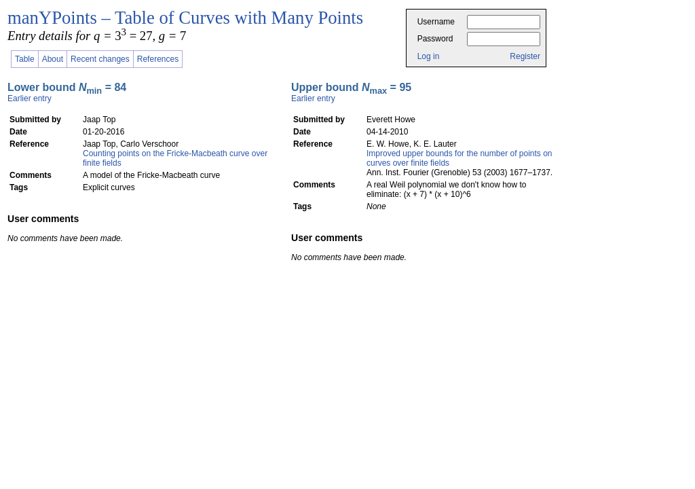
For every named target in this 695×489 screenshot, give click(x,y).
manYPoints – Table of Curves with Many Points (185, 17)
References (158, 59)
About (52, 59)
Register (525, 56)
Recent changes (100, 59)
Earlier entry (29, 98)
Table (25, 59)
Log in (428, 56)
